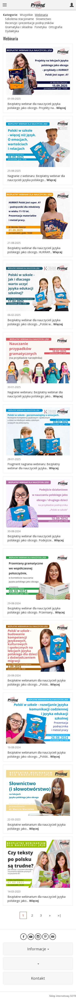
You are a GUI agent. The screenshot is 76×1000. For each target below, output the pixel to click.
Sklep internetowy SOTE (62, 995)
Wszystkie (26, 15)
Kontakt (38, 978)
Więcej (61, 108)
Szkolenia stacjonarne (19, 19)
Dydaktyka (12, 31)
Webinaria (41, 15)
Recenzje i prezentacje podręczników (29, 23)
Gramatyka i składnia (18, 27)
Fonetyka (40, 27)
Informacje (38, 948)
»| (59, 915)
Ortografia (55, 27)
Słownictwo (43, 19)
